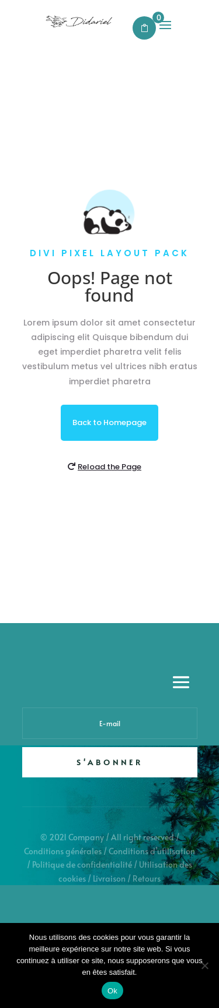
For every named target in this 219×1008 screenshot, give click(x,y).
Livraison (109, 878)
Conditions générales (63, 851)
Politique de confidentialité (82, 864)
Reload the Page (109, 466)
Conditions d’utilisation (152, 851)
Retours (147, 878)
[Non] (204, 965)
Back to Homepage (109, 422)
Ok (112, 990)
